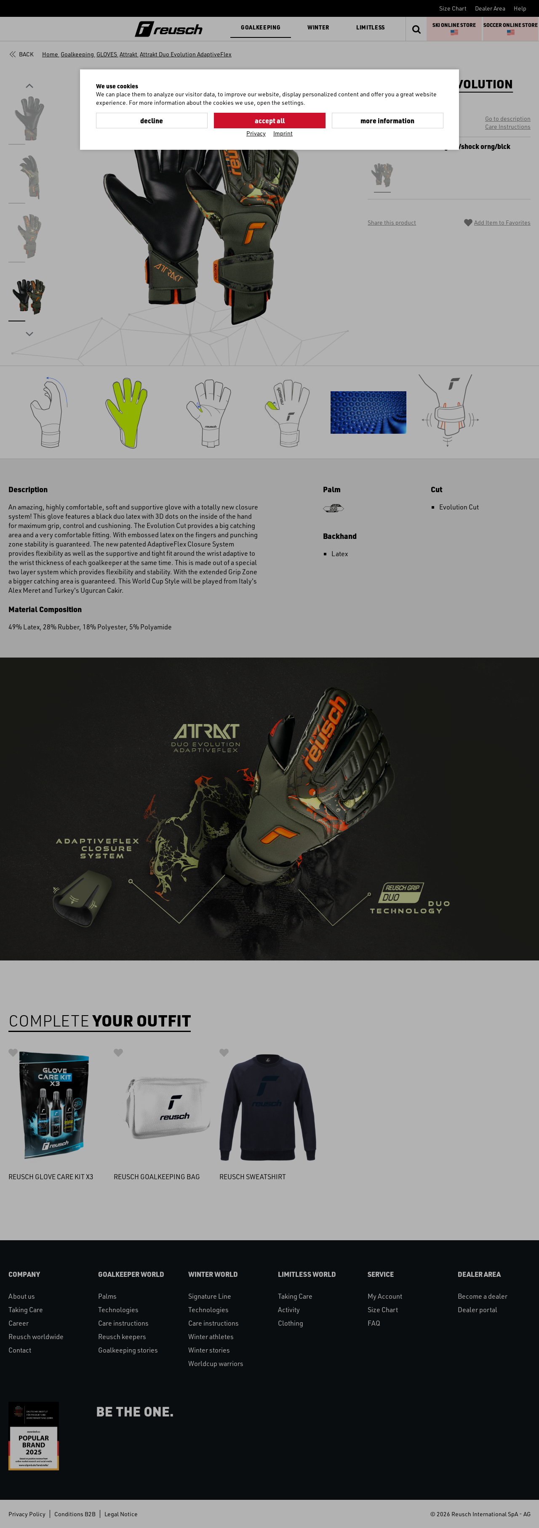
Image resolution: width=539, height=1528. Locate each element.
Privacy (256, 133)
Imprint (283, 133)
